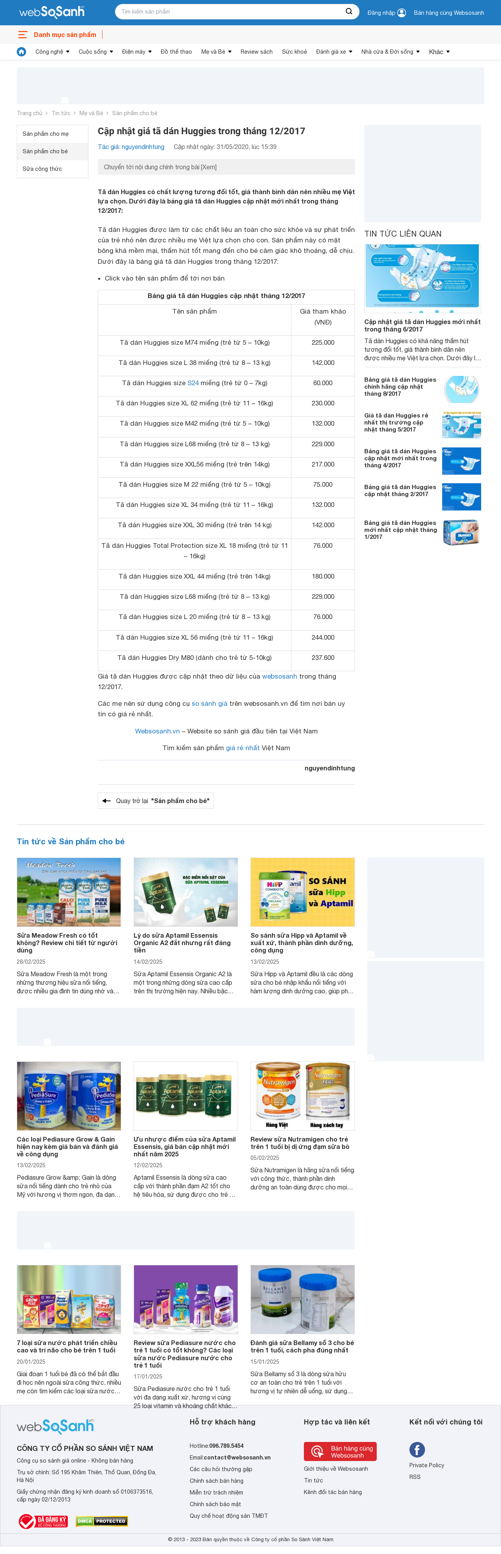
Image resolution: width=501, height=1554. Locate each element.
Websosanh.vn (157, 731)
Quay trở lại (163, 801)
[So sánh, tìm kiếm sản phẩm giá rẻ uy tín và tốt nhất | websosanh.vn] (52, 13)
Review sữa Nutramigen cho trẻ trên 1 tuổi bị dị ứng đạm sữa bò (299, 1142)
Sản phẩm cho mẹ (46, 134)
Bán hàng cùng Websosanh (449, 13)
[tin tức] (21, 51)
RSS (415, 1477)
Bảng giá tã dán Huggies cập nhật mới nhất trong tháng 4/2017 (400, 457)
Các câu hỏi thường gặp (221, 1469)
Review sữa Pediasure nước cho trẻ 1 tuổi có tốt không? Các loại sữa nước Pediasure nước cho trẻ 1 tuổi (185, 1354)
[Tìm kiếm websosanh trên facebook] (417, 1450)
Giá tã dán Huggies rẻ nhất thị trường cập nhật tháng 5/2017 (396, 422)
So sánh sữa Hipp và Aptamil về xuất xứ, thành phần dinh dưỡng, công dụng (301, 942)
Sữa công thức (42, 169)
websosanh (279, 676)
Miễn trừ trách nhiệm (216, 1492)
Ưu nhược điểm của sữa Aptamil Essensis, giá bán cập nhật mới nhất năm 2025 (185, 1146)
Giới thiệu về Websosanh (336, 1469)
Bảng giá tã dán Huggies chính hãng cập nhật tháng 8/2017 (400, 386)
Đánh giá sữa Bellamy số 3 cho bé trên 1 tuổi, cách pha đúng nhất (302, 1346)
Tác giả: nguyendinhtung (131, 146)
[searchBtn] (349, 11)
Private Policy (426, 1465)
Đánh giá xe (331, 52)
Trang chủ (29, 113)
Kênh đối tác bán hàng (333, 1492)
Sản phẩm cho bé (134, 113)
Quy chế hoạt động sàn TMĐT (229, 1516)
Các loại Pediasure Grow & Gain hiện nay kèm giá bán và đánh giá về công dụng (67, 1146)
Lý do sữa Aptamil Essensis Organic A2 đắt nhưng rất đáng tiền (182, 942)
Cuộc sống (93, 52)
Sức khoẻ (294, 52)
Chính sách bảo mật (215, 1504)
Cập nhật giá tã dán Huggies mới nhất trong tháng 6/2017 (422, 325)
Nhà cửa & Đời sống (387, 52)
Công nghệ (49, 52)
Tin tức (61, 113)
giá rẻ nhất (243, 748)
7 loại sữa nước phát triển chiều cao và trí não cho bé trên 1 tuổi (67, 1346)
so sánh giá (210, 703)
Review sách (257, 52)
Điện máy (133, 52)
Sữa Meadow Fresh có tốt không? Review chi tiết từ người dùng (67, 942)
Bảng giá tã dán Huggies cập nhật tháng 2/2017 (400, 490)
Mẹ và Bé (213, 52)
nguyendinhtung (330, 768)
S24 (193, 383)
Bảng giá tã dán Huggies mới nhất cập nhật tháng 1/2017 (400, 529)
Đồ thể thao (176, 52)
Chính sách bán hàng (216, 1481)
